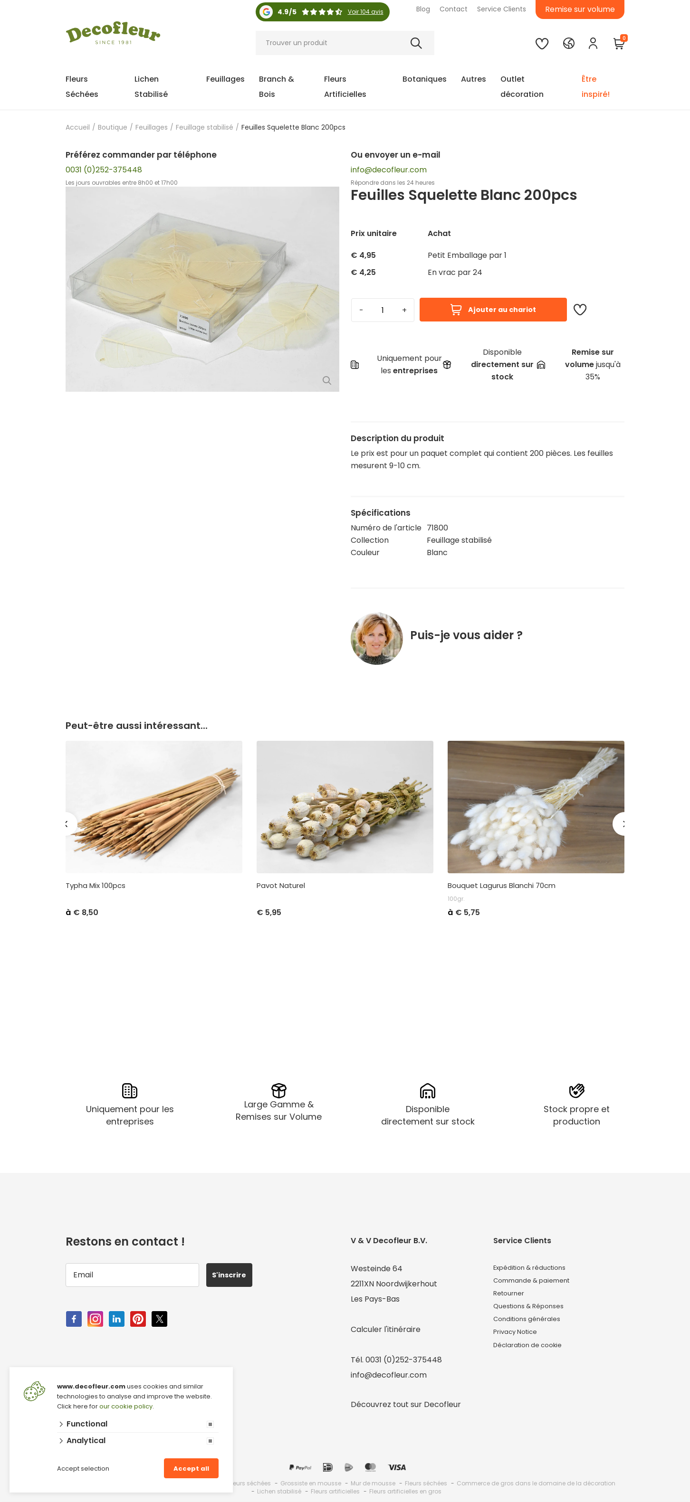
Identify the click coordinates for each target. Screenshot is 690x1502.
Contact (454, 9)
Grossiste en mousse (310, 1480)
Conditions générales (532, 1326)
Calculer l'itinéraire (386, 1326)
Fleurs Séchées (82, 87)
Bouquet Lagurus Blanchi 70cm (502, 885)
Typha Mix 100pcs (95, 885)
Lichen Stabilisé (151, 87)
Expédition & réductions (537, 1265)
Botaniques (424, 79)
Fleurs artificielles (335, 1488)
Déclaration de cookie (534, 1356)
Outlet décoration (522, 87)
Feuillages (225, 79)
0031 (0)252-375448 (104, 169)
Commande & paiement (538, 1280)
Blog (423, 9)
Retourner (512, 1295)
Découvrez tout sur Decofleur (406, 1401)
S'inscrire (234, 1271)
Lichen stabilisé (279, 1488)
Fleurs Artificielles (345, 87)
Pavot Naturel (281, 885)
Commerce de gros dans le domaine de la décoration (536, 1480)
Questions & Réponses (534, 1310)
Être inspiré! (596, 87)
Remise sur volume (580, 9)
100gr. (456, 898)
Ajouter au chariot (493, 310)
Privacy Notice (520, 1341)
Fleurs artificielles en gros (405, 1488)
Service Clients (501, 9)
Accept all (191, 1468)
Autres (473, 79)
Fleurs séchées (426, 1480)
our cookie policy (126, 1406)
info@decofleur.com (389, 169)
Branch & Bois (276, 87)
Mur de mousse (373, 1480)
